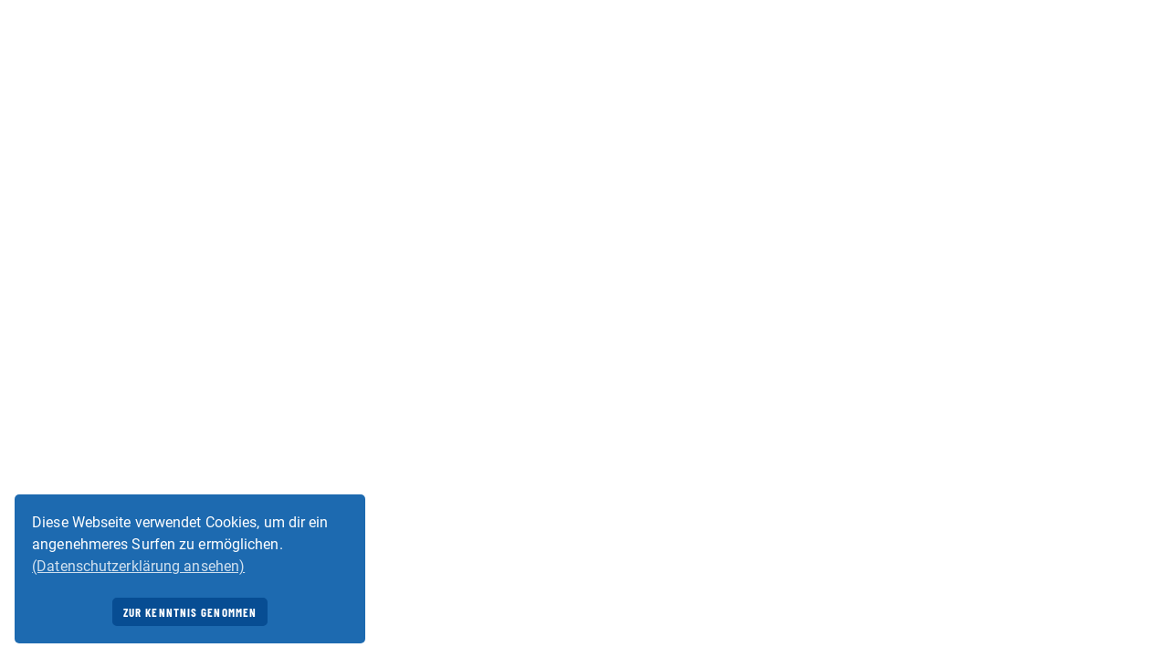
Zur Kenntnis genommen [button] (190, 612)
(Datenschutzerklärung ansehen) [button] (138, 566)
